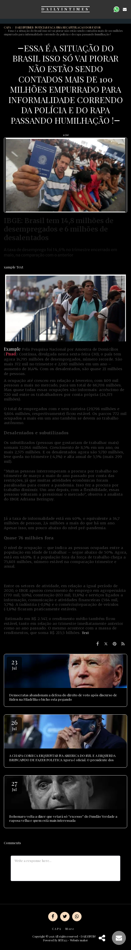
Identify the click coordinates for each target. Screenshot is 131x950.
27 (14, 785)
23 (14, 664)
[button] (5, 9)
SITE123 (62, 940)
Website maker (79, 940)
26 (14, 724)
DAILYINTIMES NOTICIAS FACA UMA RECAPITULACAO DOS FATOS (58, 27)
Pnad (11, 353)
